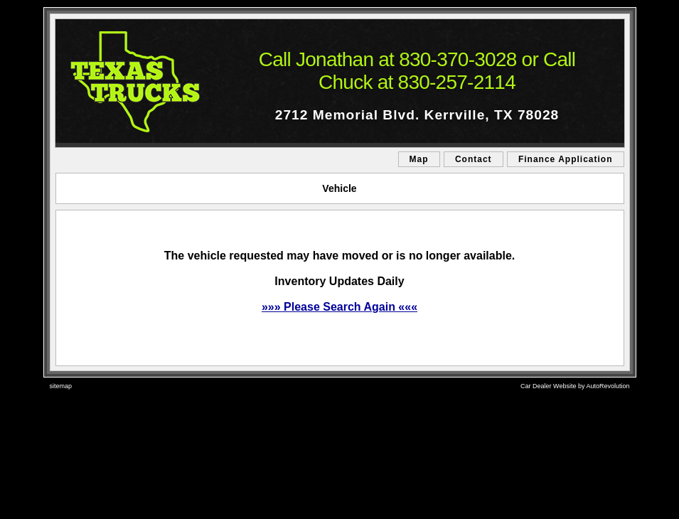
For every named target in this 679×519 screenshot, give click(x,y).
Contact (473, 159)
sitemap (61, 386)
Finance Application (565, 159)
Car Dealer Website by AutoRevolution (574, 386)
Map (419, 159)
